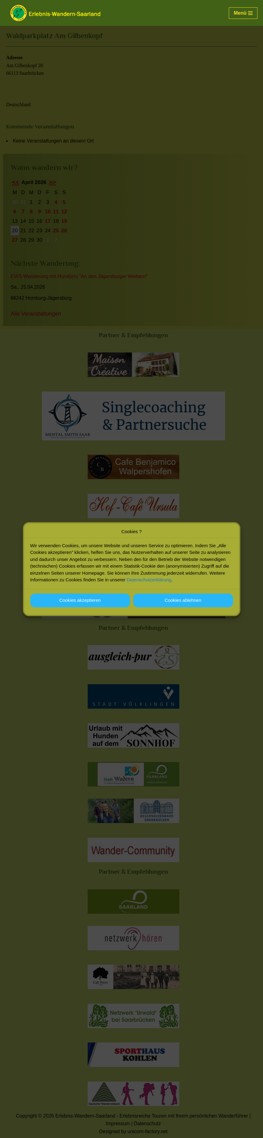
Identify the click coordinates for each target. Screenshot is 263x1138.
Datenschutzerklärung (149, 579)
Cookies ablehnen (183, 600)
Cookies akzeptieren (80, 600)
